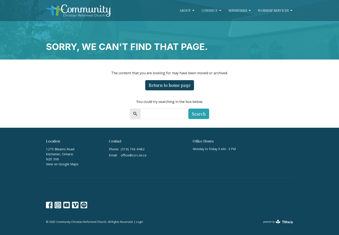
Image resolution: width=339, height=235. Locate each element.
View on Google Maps (62, 164)
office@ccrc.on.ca (133, 155)
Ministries (239, 10)
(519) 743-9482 (133, 149)
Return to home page (170, 85)
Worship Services (275, 10)
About (187, 10)
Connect (212, 10)
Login (139, 222)
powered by (278, 222)
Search (199, 114)
